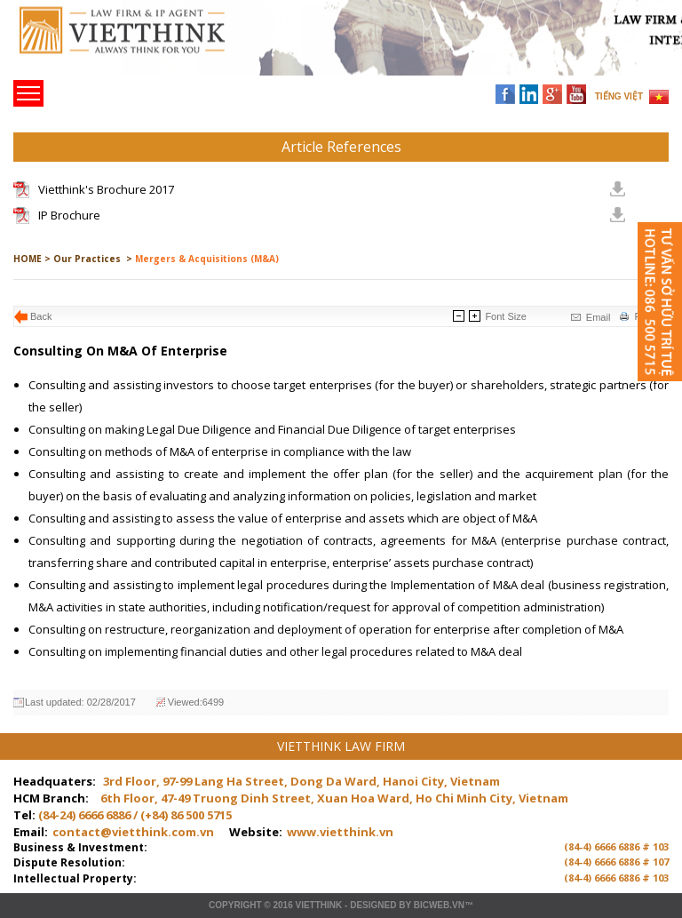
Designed (373, 905)
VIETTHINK (318, 905)
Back (41, 316)
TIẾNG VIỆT (619, 96)
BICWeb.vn (439, 905)
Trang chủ (136, 45)
